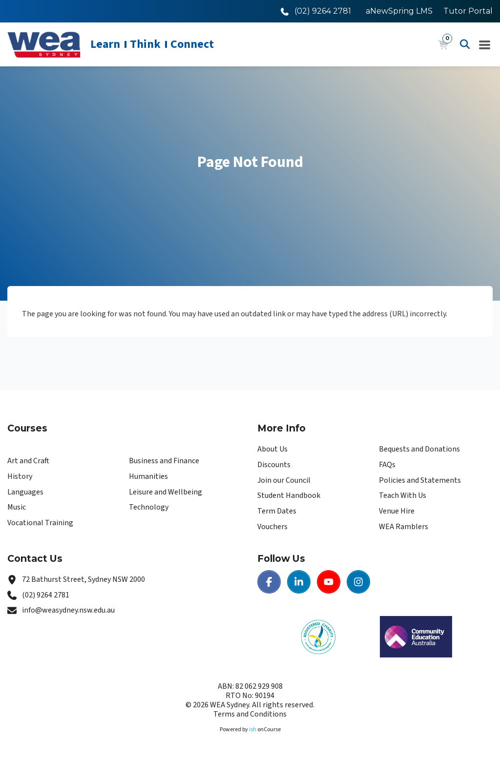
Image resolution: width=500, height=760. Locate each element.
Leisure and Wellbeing (165, 492)
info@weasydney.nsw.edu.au (68, 610)
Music (16, 507)
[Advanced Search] (465, 44)
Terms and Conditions (250, 714)
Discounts (274, 465)
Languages (25, 492)
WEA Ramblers (403, 527)
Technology (148, 507)
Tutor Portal (468, 11)
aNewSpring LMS (399, 11)
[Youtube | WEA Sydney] (328, 582)
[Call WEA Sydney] (316, 11)
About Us (272, 449)
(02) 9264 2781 (45, 595)
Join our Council (284, 480)
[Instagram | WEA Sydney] (358, 582)
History (19, 476)
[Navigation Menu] (485, 44)
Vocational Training (40, 523)
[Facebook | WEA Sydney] (269, 582)
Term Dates (276, 511)
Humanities (148, 476)
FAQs (387, 465)
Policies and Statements (420, 480)
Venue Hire (397, 511)
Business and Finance (164, 461)
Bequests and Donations (419, 449)
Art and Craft (28, 461)
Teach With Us (402, 495)
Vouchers (272, 527)
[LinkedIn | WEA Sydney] (299, 582)
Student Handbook (288, 495)
